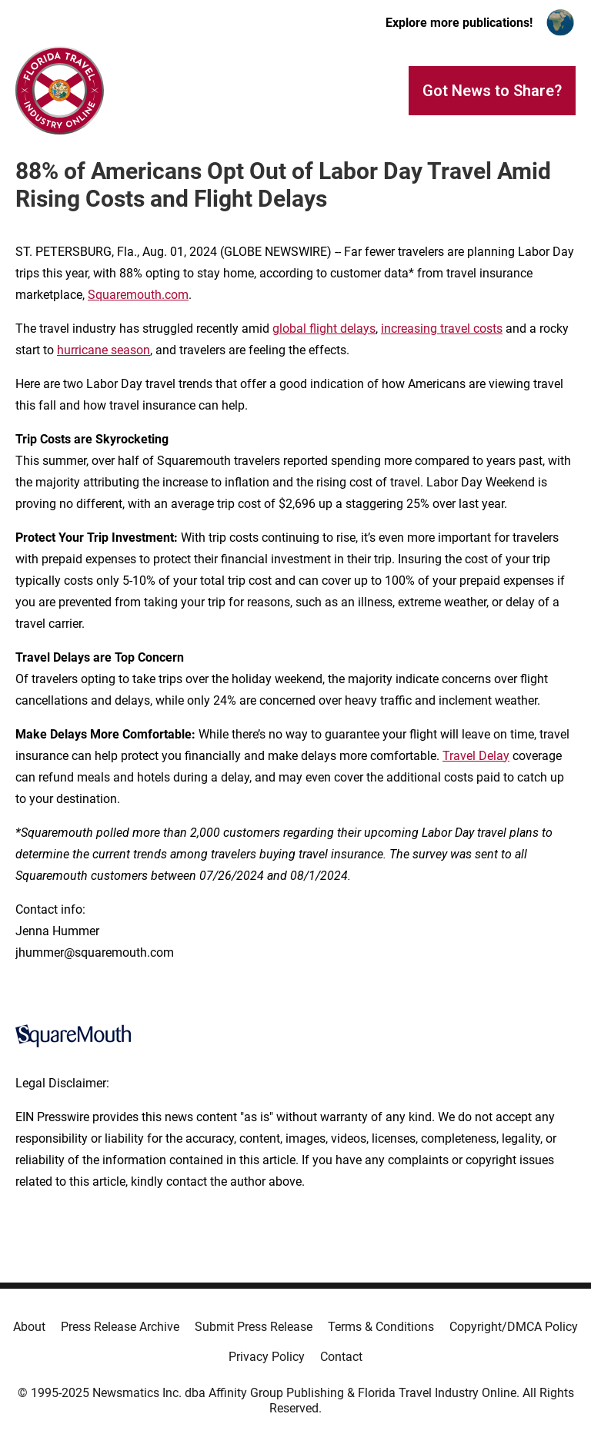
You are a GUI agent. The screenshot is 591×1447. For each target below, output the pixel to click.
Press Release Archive (120, 1326)
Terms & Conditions (381, 1326)
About (29, 1326)
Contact (341, 1356)
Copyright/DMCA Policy (513, 1326)
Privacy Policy (267, 1356)
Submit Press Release (253, 1326)
